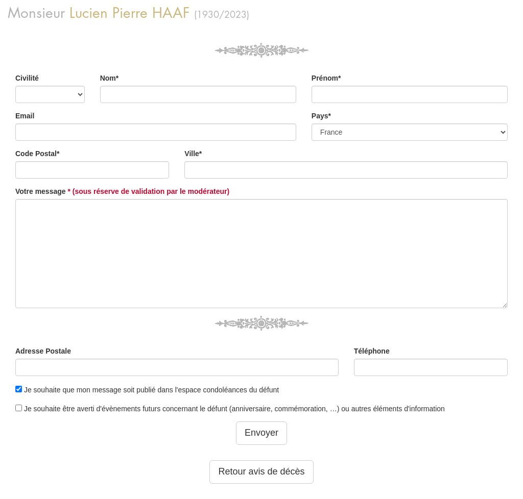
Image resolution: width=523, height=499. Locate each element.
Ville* (193, 153)
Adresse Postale (43, 351)
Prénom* (326, 78)
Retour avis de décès (261, 471)
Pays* (321, 116)
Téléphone (372, 351)
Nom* (109, 78)
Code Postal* (37, 153)
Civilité (27, 78)
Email (24, 116)
